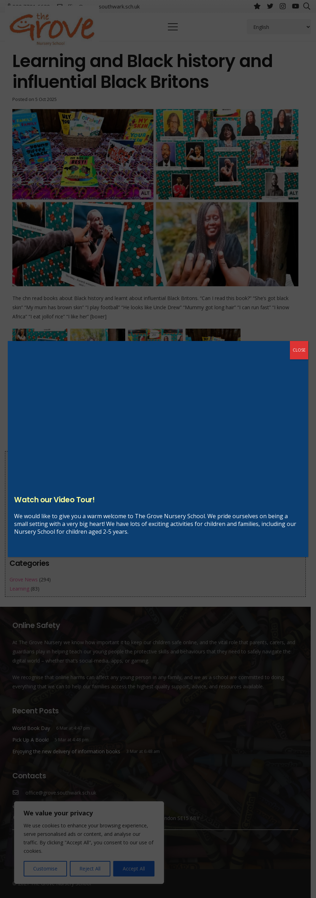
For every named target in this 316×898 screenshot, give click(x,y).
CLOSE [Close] (299, 350)
